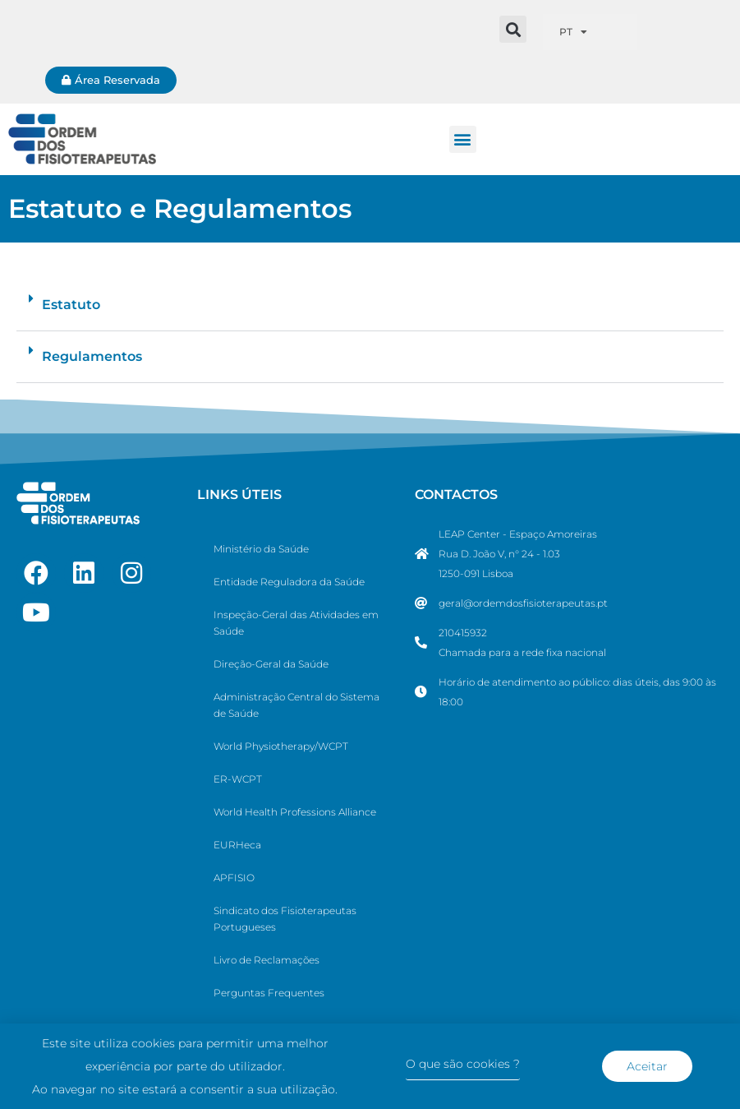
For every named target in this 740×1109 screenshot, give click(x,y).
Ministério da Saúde (261, 549)
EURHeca (237, 845)
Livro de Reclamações (266, 960)
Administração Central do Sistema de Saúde (296, 705)
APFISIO (234, 877)
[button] (512, 29)
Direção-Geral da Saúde (271, 664)
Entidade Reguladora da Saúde (289, 581)
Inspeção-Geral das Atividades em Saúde (296, 622)
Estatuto (71, 304)
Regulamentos (92, 356)
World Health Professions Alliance (295, 812)
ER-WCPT (238, 779)
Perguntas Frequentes (269, 993)
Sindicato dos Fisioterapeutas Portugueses (285, 918)
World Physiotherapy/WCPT (281, 746)
